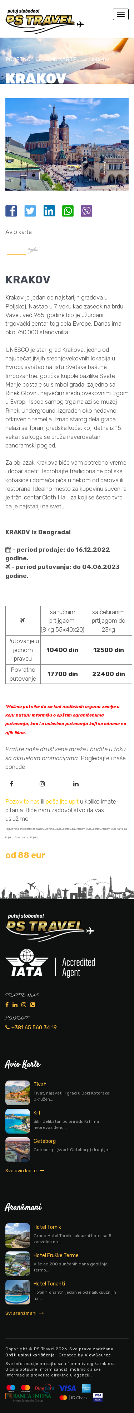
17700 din (63, 673)
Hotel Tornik (47, 1227)
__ (11, 783)
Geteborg (45, 1141)
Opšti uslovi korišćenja (30, 1354)
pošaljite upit (63, 801)
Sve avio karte (24, 1170)
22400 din (108, 673)
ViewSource (98, 1354)
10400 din (62, 649)
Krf (37, 1113)
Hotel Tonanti (49, 1284)
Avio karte (61, 59)
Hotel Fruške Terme (56, 1255)
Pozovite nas (22, 801)
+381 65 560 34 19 (31, 1027)
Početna (17, 59)
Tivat (40, 1085)
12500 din (108, 649)
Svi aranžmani (24, 1313)
